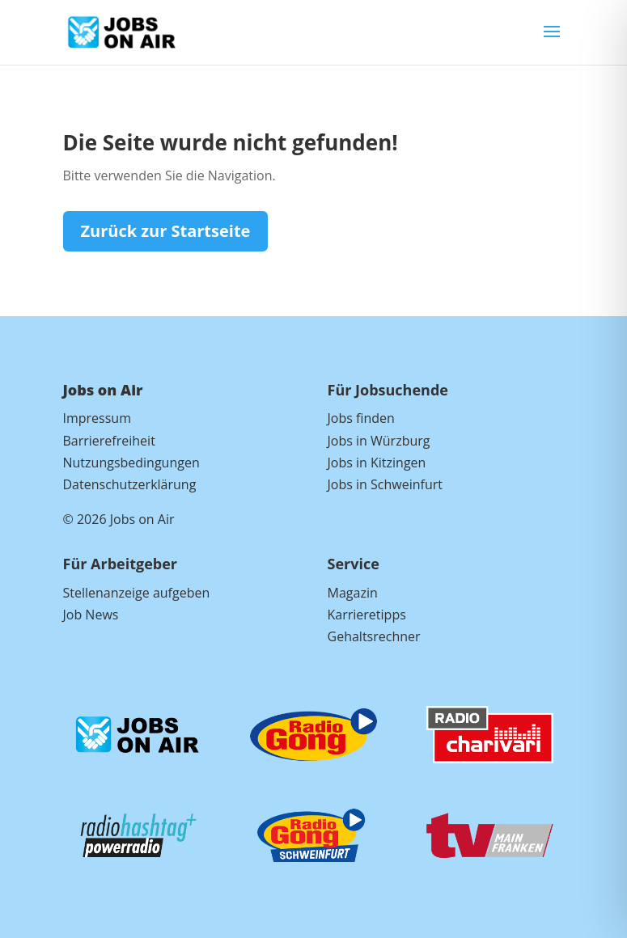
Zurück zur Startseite (166, 231)
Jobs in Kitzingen (377, 462)
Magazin (353, 593)
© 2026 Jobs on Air (119, 519)
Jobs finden (361, 418)
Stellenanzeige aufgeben (136, 593)
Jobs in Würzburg (379, 441)
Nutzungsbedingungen (131, 462)
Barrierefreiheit (109, 441)
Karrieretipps (367, 614)
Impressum (97, 418)
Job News (91, 614)
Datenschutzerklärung (130, 484)
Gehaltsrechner (374, 636)
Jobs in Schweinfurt (385, 484)
